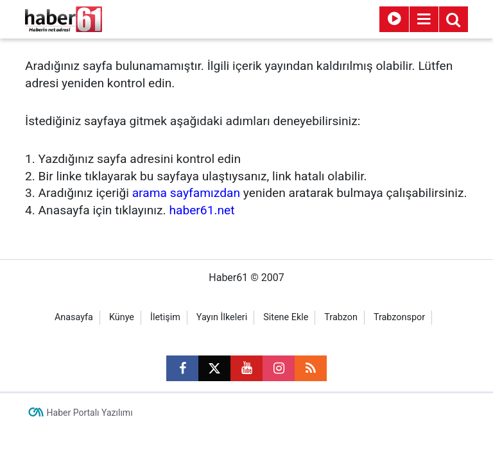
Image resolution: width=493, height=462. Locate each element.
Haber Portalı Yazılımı (90, 412)
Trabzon (341, 317)
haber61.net (201, 210)
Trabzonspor (399, 317)
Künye (121, 317)
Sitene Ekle (285, 317)
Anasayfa (74, 317)
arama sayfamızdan (186, 192)
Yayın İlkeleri (221, 317)
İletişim (165, 317)
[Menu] (423, 19)
